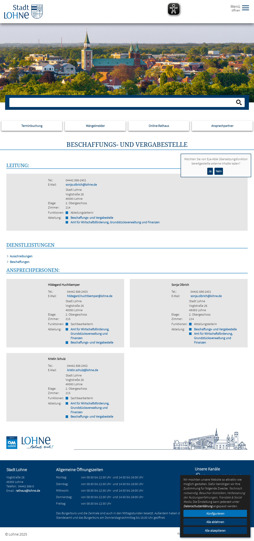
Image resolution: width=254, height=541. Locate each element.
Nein (219, 171)
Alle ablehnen (215, 522)
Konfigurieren (215, 513)
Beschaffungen (17, 262)
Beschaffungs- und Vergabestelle (92, 218)
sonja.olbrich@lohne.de (81, 185)
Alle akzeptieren (215, 531)
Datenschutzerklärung (197, 506)
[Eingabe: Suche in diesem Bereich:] (123, 102)
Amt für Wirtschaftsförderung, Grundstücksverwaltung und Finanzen (115, 222)
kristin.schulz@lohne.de (82, 370)
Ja (209, 171)
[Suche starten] (239, 102)
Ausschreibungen (19, 256)
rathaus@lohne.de (28, 491)
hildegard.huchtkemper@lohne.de (89, 296)
